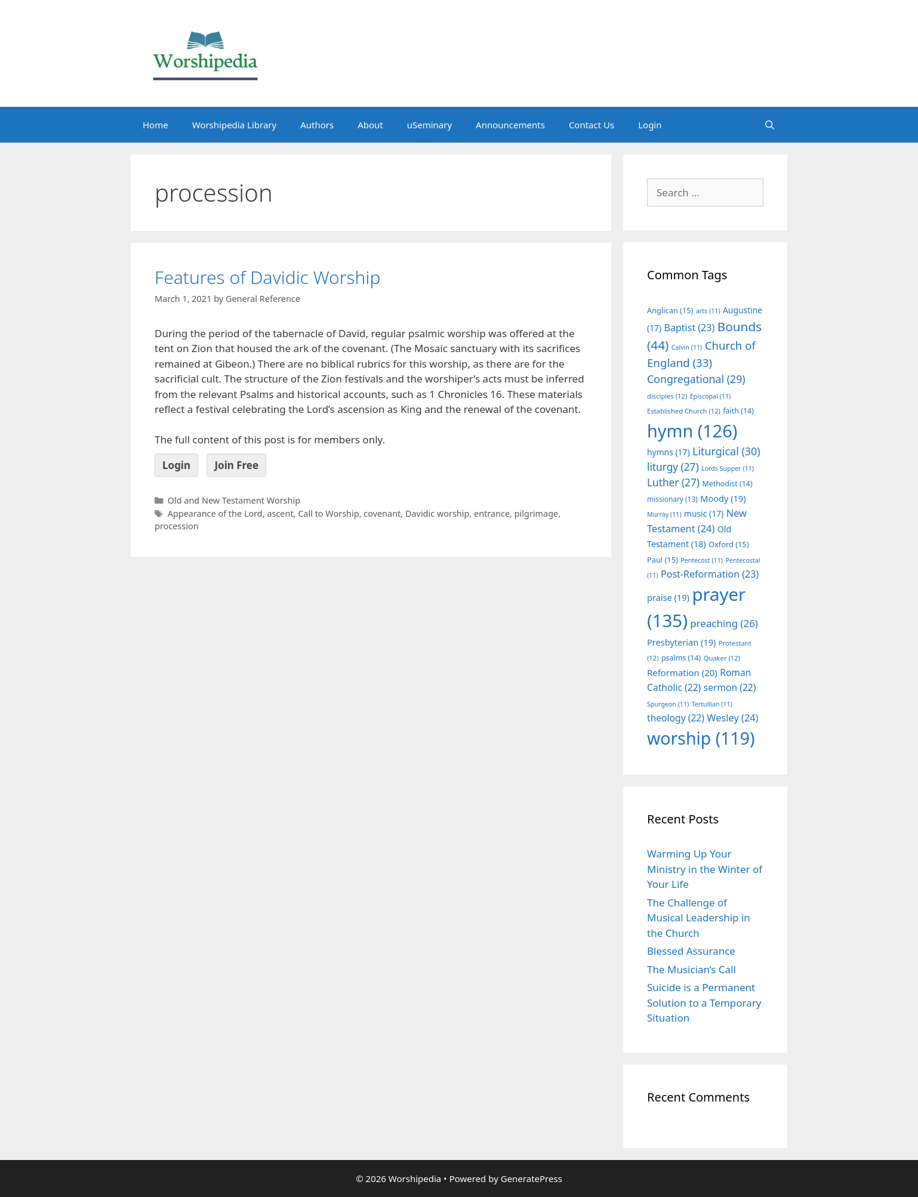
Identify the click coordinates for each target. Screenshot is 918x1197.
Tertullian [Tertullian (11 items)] (712, 704)
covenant (382, 513)
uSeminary (429, 125)
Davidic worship (437, 513)
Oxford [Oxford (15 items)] (728, 544)
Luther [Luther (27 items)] (673, 482)
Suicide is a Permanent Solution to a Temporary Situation (704, 1002)
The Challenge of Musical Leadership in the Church (698, 918)
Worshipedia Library (234, 125)
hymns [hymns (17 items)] (668, 452)
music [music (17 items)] (703, 513)
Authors (317, 125)
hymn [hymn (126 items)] (692, 430)
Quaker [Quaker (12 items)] (722, 657)
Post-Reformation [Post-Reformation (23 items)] (710, 574)
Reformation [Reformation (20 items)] (682, 672)
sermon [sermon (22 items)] (730, 687)
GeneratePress (531, 1178)
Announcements (510, 125)
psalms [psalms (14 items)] (681, 658)
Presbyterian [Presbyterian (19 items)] (681, 642)
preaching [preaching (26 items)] (724, 623)
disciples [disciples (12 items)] (667, 395)
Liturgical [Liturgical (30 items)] (726, 451)
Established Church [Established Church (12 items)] (683, 410)
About (370, 125)
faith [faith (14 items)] (738, 411)
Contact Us (591, 125)
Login (649, 125)
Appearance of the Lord (215, 513)
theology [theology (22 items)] (675, 717)
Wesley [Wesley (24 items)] (732, 717)
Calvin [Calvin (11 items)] (687, 347)
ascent (280, 513)
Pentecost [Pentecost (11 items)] (701, 560)
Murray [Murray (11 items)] (664, 514)
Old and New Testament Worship (234, 500)
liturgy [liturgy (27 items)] (673, 467)
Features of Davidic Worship (267, 277)
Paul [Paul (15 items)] (662, 559)
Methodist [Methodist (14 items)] (727, 484)
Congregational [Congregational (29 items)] (696, 379)
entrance (492, 513)
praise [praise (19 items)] (668, 597)
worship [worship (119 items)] (701, 738)
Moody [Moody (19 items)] (723, 498)
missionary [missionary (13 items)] (672, 499)
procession (177, 526)
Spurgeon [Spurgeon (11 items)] (668, 704)
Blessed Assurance (691, 951)
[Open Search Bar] (769, 125)
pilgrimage (537, 513)
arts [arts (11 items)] (708, 311)
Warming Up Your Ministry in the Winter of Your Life (704, 869)
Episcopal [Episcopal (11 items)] (710, 396)
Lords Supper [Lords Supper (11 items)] (727, 468)
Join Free (236, 465)
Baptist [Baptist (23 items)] (689, 327)
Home (155, 125)
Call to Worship (328, 513)
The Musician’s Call (691, 969)
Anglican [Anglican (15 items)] (670, 310)
